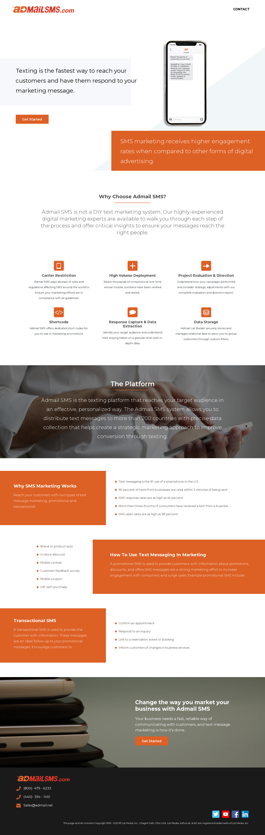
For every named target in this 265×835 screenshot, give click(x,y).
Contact (241, 9)
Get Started (32, 119)
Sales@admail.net (34, 805)
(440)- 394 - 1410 (33, 797)
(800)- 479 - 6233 (33, 788)
